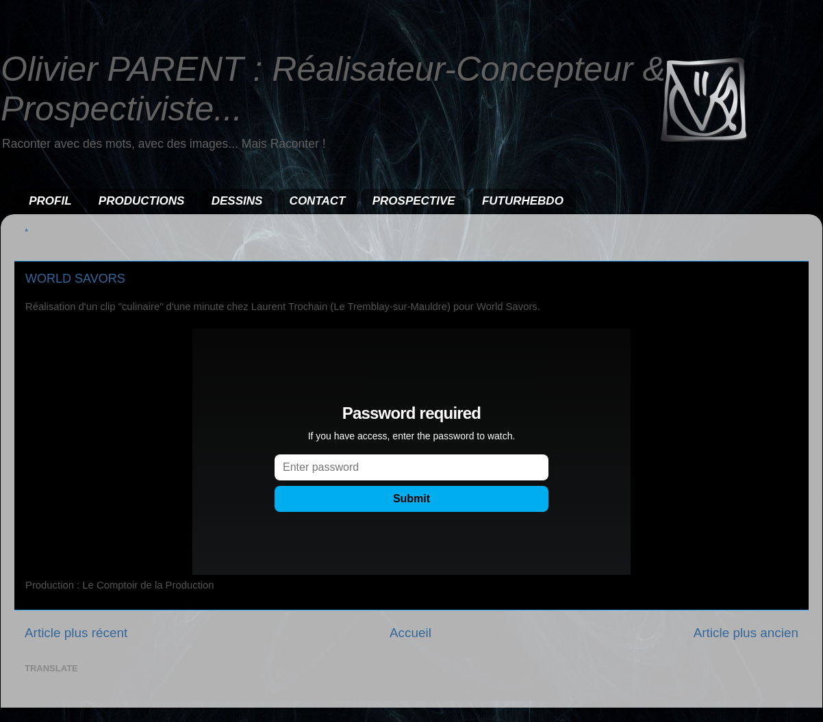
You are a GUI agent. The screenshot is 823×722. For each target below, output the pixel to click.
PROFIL (50, 200)
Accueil (410, 633)
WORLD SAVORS (75, 278)
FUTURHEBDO (523, 200)
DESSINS (237, 200)
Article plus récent (76, 633)
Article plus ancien (746, 633)
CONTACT (318, 200)
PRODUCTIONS (142, 200)
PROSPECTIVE (413, 200)
